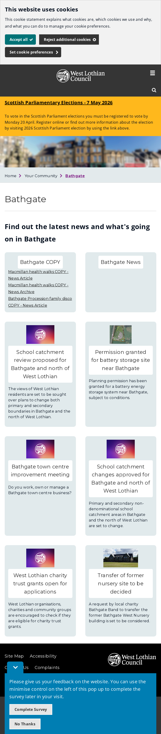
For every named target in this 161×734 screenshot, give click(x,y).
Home (10, 176)
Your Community (41, 176)
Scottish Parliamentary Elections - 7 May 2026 (58, 102)
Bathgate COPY (40, 262)
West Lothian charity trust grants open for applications (40, 583)
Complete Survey (31, 709)
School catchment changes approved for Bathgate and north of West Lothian (120, 479)
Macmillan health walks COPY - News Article (38, 275)
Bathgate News (121, 262)
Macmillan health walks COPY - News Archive (38, 288)
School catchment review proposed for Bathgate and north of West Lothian (40, 364)
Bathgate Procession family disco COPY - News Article (40, 302)
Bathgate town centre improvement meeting (40, 471)
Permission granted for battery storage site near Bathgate (120, 360)
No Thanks (25, 724)
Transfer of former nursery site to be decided (120, 583)
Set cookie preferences (31, 52)
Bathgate (75, 176)
